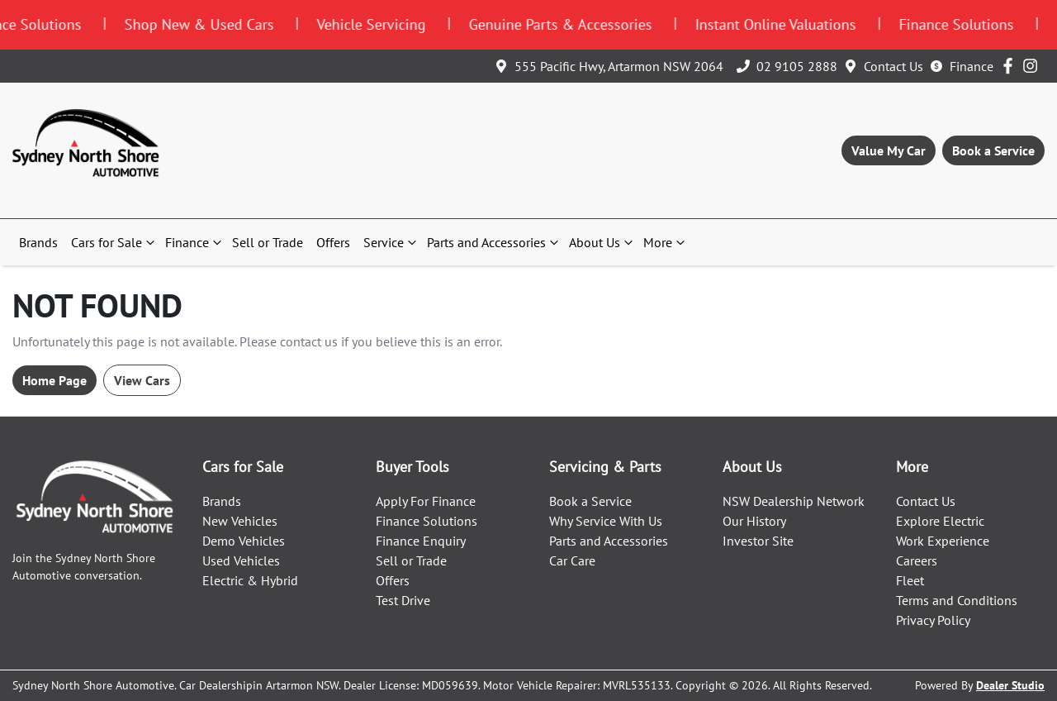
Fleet (910, 580)
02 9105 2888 (796, 66)
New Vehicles (239, 521)
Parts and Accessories (494, 242)
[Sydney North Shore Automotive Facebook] (1011, 66)
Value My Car (888, 150)
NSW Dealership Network (794, 501)
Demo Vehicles (243, 540)
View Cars (142, 380)
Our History (754, 521)
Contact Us (893, 66)
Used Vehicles (241, 560)
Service (391, 242)
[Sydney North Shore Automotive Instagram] (1033, 66)
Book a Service (993, 150)
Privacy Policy (933, 620)
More (666, 242)
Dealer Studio (1010, 685)
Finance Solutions (426, 521)
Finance (971, 66)
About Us (603, 242)
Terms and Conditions (956, 600)
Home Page (54, 380)
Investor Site (758, 540)
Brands (38, 242)
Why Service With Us (605, 521)
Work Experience (942, 540)
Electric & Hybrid (250, 580)
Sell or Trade (267, 242)
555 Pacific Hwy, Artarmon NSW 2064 (618, 66)
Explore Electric (940, 521)
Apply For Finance (426, 501)
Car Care (572, 560)
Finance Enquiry (421, 540)
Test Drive (403, 600)
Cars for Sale (115, 242)
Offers (333, 242)
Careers (916, 560)
